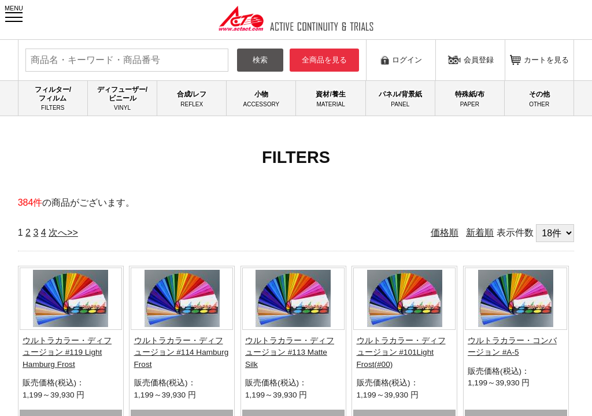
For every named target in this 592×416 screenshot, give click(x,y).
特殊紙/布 (469, 98)
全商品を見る (324, 59)
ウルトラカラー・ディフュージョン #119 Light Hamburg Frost (67, 352)
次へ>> (63, 232)
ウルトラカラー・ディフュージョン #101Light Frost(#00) (401, 352)
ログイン (401, 60)
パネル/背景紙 (400, 98)
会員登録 (470, 59)
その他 (539, 98)
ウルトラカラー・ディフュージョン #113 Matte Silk (289, 352)
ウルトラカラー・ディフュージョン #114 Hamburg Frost (181, 352)
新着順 (480, 232)
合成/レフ (191, 98)
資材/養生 (330, 98)
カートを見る (539, 59)
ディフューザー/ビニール (122, 99)
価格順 (444, 232)
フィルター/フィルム (53, 99)
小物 (261, 98)
